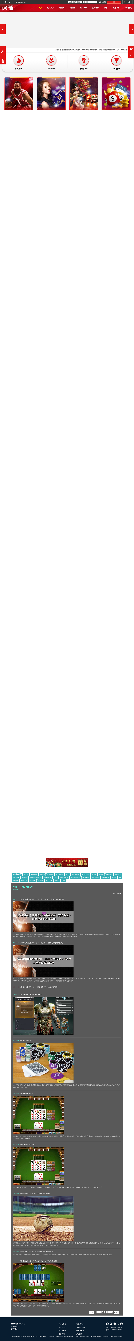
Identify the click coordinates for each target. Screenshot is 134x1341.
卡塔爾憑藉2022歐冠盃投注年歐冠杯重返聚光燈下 (36, 1251)
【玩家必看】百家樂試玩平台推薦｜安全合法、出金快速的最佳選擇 (42, 899)
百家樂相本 (84, 870)
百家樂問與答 (67, 870)
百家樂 (114, 877)
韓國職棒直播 (105, 877)
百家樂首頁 (19, 870)
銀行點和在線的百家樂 (27, 1144)
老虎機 (63, 880)
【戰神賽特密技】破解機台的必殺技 (31, 994)
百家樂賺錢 (24, 880)
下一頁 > (116, 1312)
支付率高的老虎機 (26, 1040)
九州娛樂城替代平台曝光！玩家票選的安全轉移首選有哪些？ (40, 987)
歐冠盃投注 (109, 1329)
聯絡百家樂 (100, 870)
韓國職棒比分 (47, 877)
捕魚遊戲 (15, 880)
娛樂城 (57, 880)
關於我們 (115, 870)
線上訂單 (19, 874)
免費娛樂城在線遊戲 (26, 1093)
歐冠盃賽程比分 (110, 1327)
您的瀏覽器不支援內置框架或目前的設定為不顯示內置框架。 (67, 55)
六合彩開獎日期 (64, 877)
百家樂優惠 (51, 870)
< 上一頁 (91, 1312)
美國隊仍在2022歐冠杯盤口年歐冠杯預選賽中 (35, 1193)
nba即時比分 (85, 877)
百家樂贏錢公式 (75, 877)
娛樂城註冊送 (95, 877)
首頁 (114, 893)
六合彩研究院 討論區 (35, 877)
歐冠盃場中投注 (118, 1327)
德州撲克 (40, 880)
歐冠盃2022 (49, 880)
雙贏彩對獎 (16, 877)
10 (112, 1312)
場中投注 (24, 877)
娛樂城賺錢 (32, 880)
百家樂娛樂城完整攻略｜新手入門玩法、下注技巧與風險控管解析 (41, 943)
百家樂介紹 (35, 870)
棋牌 (120, 877)
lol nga (55, 877)
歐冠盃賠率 (115, 1329)
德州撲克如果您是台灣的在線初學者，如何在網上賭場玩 (38, 1261)
